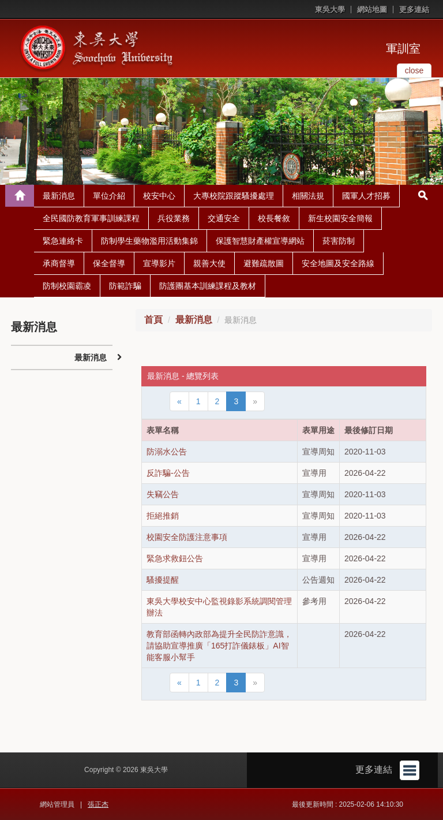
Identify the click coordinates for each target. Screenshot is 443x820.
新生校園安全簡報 (340, 218)
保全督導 (109, 263)
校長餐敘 (274, 218)
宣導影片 (159, 263)
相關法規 (308, 195)
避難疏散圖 (263, 263)
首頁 (153, 320)
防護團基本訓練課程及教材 (207, 285)
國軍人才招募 (366, 195)
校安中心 (159, 195)
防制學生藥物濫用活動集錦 (149, 240)
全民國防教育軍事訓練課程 (91, 218)
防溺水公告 (167, 451)
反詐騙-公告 (168, 473)
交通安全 (224, 218)
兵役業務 (173, 218)
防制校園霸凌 (67, 285)
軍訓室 (403, 48)
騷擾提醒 (163, 579)
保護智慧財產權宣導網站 (260, 240)
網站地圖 (372, 9)
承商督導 (59, 263)
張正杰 (98, 804)
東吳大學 (330, 9)
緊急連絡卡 (63, 240)
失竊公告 (163, 494)
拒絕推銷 (163, 515)
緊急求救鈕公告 (175, 558)
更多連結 (414, 9)
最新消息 (59, 195)
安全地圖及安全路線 (338, 263)
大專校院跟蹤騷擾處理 (233, 195)
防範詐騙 (125, 285)
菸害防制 (338, 240)
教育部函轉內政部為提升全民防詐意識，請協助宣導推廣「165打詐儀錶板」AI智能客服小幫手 (219, 645)
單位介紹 (109, 195)
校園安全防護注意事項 (187, 537)
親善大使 (209, 263)
